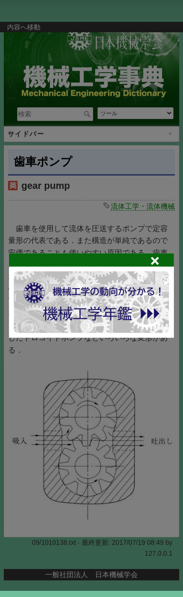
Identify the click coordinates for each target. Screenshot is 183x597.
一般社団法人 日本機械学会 (91, 574)
